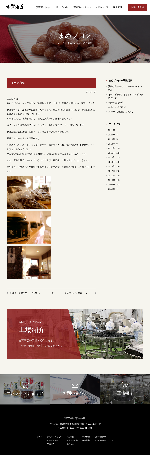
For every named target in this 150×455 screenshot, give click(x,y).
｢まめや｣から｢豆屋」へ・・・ (78, 293)
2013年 (111, 166)
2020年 (111, 134)
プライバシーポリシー (103, 440)
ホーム (61, 43)
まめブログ (71, 444)
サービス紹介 (62, 7)
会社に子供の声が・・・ (120, 107)
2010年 (111, 180)
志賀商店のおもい (43, 7)
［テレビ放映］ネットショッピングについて (125, 96)
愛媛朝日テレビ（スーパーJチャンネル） (125, 88)
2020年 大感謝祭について (120, 111)
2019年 (111, 139)
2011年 (111, 175)
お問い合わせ (137, 7)
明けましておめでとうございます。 (27, 293)
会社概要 (86, 437)
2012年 (111, 171)
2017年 (111, 148)
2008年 (111, 189)
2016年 (111, 153)
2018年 (111, 143)
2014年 (111, 162)
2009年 (111, 184)
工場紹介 (50, 444)
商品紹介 (70, 437)
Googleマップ (93, 424)
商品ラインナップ (82, 7)
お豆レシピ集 (102, 7)
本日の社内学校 (115, 102)
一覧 (51, 293)
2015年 (111, 157)
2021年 (111, 130)
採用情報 (117, 7)
